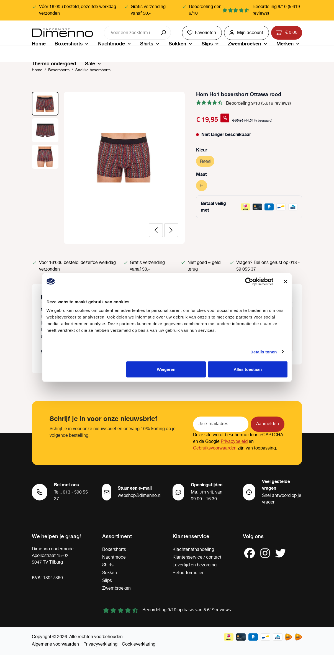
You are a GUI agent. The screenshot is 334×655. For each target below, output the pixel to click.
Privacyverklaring (100, 644)
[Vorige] (156, 230)
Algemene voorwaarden (55, 644)
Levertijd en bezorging (195, 565)
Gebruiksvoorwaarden (215, 448)
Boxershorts (114, 549)
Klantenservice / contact (197, 557)
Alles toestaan (248, 369)
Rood (207, 160)
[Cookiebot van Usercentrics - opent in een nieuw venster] (249, 281)
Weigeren (166, 369)
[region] (108, 168)
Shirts (108, 565)
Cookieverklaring (138, 644)
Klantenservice (191, 536)
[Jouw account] (246, 33)
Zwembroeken (116, 588)
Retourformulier (188, 572)
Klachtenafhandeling (193, 549)
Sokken (109, 572)
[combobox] (130, 33)
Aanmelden (267, 423)
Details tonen (263, 351)
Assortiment (117, 536)
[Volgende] (171, 230)
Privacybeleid (234, 441)
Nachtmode (114, 557)
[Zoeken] (164, 33)
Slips (107, 580)
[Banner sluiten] (285, 281)
